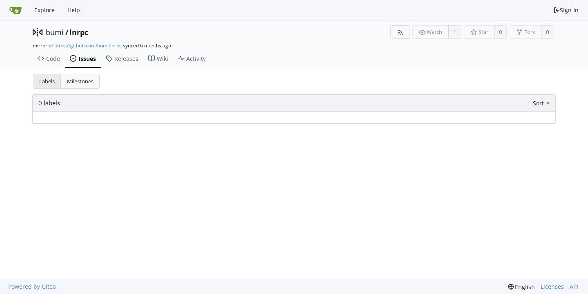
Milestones (80, 81)
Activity (192, 58)
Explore (44, 10)
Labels (47, 81)
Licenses (552, 286)
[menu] (542, 103)
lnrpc (78, 32)
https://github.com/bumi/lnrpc (88, 45)
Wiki (158, 58)
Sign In (566, 10)
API (574, 286)
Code (49, 58)
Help (73, 10)
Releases (122, 58)
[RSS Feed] (400, 32)
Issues (83, 58)
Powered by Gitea (32, 286)
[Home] (15, 10)
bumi (55, 32)
